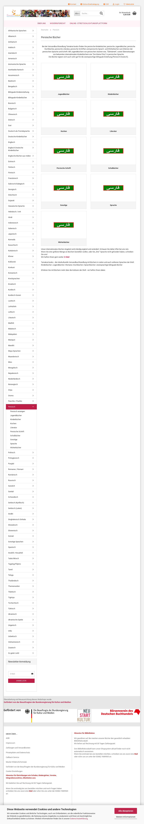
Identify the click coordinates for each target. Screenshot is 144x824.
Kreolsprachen (14, 279)
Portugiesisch (13, 458)
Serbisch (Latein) (15, 509)
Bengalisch (12, 87)
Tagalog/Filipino (14, 564)
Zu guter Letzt (13, 654)
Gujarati (11, 201)
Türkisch (11, 609)
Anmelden (21, 681)
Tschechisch (13, 603)
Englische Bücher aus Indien (19, 156)
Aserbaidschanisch (15, 70)
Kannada (11, 240)
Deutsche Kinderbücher (17, 137)
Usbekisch (12, 637)
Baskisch (12, 81)
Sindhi (10, 514)
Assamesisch (13, 76)
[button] (106, 4)
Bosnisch (12, 104)
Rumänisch (12, 475)
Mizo (10, 363)
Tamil (10, 570)
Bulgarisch (12, 109)
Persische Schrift (17, 432)
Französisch (13, 179)
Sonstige (13, 440)
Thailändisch (13, 581)
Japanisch (12, 234)
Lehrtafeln (12, 307)
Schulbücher (15, 436)
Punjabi (11, 464)
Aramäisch (12, 53)
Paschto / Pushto (15, 402)
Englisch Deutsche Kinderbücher (15, 149)
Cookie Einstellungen (14, 772)
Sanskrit (11, 486)
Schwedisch (13, 498)
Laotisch (11, 301)
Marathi (11, 346)
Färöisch (11, 167)
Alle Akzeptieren (125, 811)
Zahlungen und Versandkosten (18, 748)
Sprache (13, 444)
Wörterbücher (15, 448)
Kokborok (12, 262)
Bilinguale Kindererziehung (18, 92)
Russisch (12, 481)
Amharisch (12, 42)
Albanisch (12, 37)
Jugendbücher (16, 416)
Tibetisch (12, 592)
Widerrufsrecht (58, 23)
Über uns (41, 23)
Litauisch (11, 318)
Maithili (11, 324)
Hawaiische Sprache (16, 207)
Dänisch (11, 120)
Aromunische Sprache (17, 65)
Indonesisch (13, 223)
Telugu (11, 576)
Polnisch (11, 453)
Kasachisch (13, 246)
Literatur (13, 428)
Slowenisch (12, 531)
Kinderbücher (15, 420)
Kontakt (72, 4)
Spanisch (12, 548)
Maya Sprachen (14, 351)
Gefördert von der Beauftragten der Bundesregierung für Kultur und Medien (35, 767)
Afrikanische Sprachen (17, 31)
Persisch (11, 407)
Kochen (13, 424)
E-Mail (66, 259)
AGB (7, 739)
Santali (11, 492)
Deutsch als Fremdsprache (19, 131)
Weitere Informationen (125, 817)
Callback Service (12, 758)
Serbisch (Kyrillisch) (16, 503)
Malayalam (12, 335)
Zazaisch (11, 648)
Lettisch (11, 312)
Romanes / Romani (15, 470)
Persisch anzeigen (17, 412)
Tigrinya (11, 598)
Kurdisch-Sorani (14, 296)
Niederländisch (14, 379)
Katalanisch (13, 251)
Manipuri (11, 340)
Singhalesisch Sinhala (17, 520)
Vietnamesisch (14, 642)
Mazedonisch (13, 357)
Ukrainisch (12, 615)
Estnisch (11, 162)
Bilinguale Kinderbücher (17, 98)
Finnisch (11, 173)
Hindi (10, 218)
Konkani (11, 268)
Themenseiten (14, 587)
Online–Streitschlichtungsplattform (88, 23)
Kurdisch (11, 290)
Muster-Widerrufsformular (16, 762)
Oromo (11, 396)
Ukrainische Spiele (15, 620)
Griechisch (12, 195)
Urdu (10, 631)
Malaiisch (12, 329)
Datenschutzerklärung (79, 819)
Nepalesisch (13, 374)
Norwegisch (13, 385)
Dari (9, 126)
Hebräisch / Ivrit (14, 212)
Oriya (10, 390)
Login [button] (116, 4)
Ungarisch (12, 626)
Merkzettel (129, 4)
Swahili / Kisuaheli (15, 553)
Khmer (10, 257)
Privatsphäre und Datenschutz (18, 753)
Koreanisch (12, 273)
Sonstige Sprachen (15, 542)
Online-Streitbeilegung (89, 4)
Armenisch (12, 59)
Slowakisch (12, 525)
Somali (11, 537)
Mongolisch (12, 368)
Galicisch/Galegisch (16, 184)
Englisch (11, 143)
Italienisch (12, 229)
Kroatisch (12, 285)
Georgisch (12, 190)
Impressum (10, 743)
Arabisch (11, 48)
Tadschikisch (13, 559)
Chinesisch (12, 115)
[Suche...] (77, 13)
